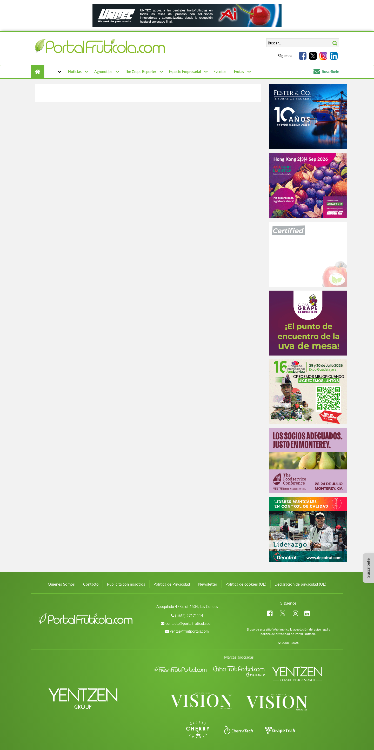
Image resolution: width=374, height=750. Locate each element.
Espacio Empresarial (185, 71)
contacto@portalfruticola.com (189, 623)
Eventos (219, 71)
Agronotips (103, 71)
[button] (54, 71)
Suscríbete (326, 71)
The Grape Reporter (140, 71)
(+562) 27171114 (189, 615)
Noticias (75, 71)
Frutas (239, 71)
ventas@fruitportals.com (189, 631)
